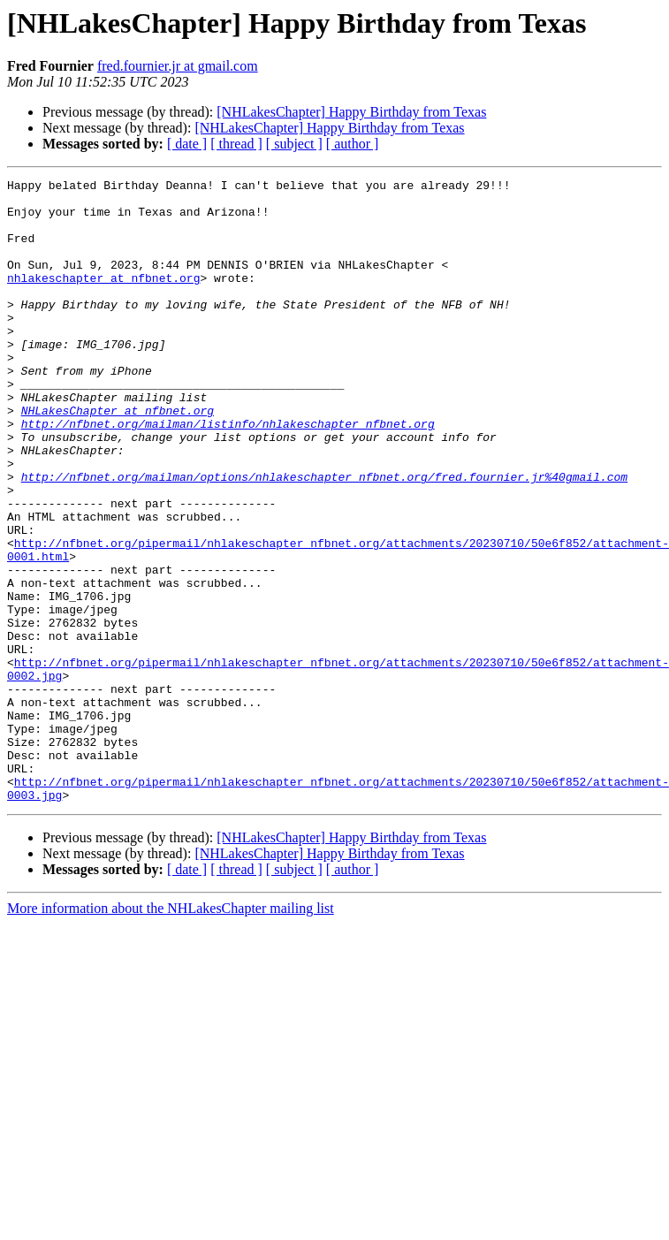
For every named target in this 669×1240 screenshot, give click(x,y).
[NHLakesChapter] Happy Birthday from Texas (351, 111)
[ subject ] (294, 143)
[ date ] (187, 143)
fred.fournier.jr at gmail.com (177, 65)
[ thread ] (236, 143)
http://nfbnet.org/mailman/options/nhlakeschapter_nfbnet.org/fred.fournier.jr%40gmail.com (324, 537)
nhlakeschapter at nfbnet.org (103, 299)
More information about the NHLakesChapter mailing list (170, 1032)
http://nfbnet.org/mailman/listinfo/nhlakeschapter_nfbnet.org (228, 474)
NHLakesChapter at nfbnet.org (117, 458)
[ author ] (352, 143)
